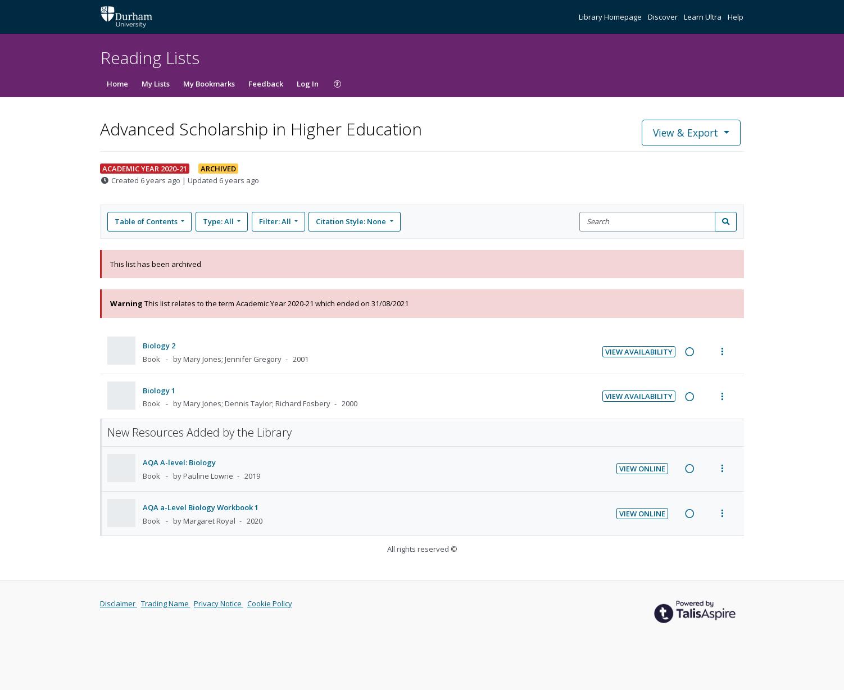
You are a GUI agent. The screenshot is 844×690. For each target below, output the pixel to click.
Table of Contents (147, 221)
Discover (663, 17)
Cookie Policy (269, 603)
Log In (308, 84)
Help (735, 17)
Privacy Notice (218, 603)
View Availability (639, 352)
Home (117, 84)
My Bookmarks (209, 84)
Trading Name (165, 603)
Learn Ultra (703, 17)
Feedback (265, 84)
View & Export (687, 132)
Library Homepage (611, 17)
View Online (642, 469)
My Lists (156, 84)
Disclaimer (118, 603)
